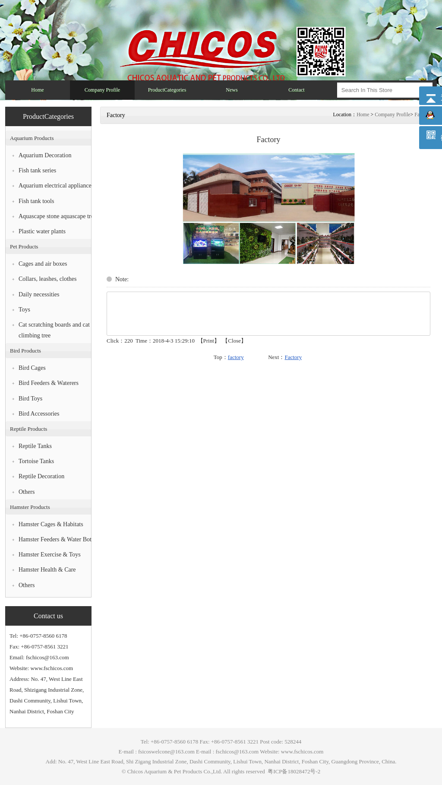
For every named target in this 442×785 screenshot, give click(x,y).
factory (236, 357)
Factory (293, 357)
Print (208, 340)
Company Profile (392, 114)
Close (234, 340)
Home (363, 114)
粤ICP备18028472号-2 (293, 771)
